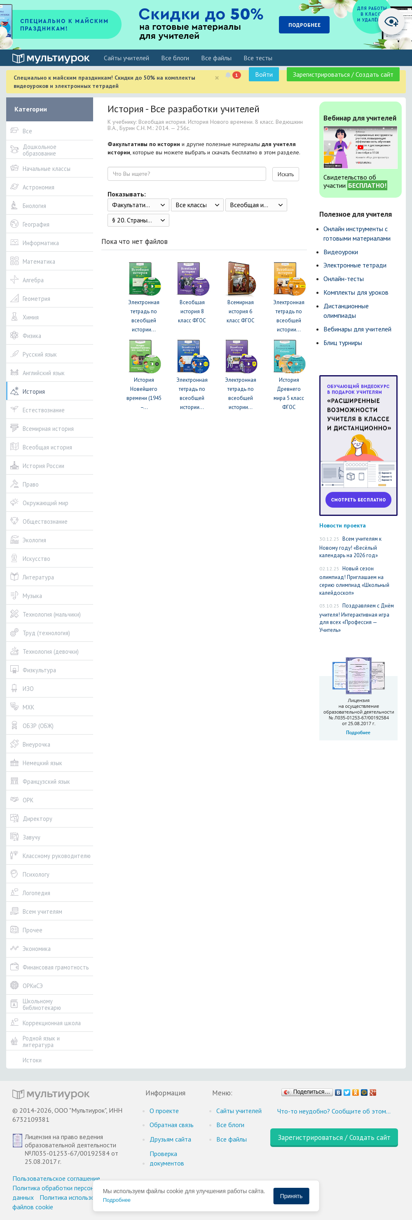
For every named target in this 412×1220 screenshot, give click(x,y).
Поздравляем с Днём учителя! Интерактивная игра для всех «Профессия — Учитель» (356, 618)
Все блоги (175, 58)
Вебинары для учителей (357, 329)
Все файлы (216, 58)
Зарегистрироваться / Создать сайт (343, 74)
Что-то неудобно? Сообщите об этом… (334, 1111)
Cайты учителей (126, 58)
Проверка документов (167, 1158)
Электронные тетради (354, 265)
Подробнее (117, 1200)
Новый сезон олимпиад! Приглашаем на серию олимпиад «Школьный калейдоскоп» (354, 580)
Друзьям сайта (170, 1139)
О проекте (164, 1111)
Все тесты (257, 58)
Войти (264, 74)
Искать (286, 174)
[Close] (217, 77)
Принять (291, 1196)
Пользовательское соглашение (56, 1178)
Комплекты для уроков (356, 292)
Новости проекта (342, 525)
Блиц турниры (342, 342)
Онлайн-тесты (343, 278)
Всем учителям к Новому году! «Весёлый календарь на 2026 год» (350, 547)
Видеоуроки (340, 252)
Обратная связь (172, 1125)
